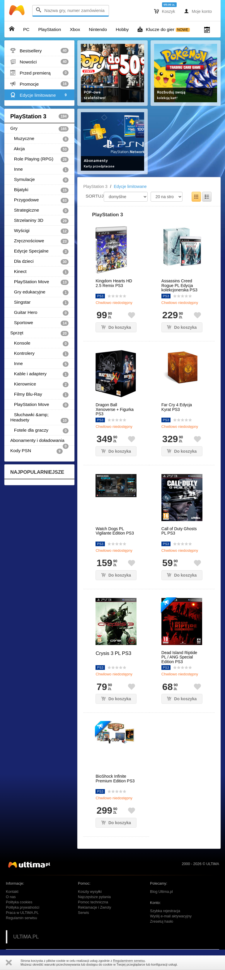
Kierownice (39, 384)
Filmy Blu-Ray (39, 394)
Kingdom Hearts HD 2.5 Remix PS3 (114, 283)
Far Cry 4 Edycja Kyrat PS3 (176, 407)
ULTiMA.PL (26, 937)
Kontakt (12, 892)
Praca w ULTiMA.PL (22, 913)
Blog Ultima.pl (161, 892)
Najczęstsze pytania (94, 897)
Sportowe (39, 323)
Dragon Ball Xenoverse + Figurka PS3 (115, 409)
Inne (39, 169)
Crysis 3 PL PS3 (113, 653)
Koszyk (164, 11)
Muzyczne (39, 139)
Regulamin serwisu (21, 918)
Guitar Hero (39, 313)
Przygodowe (39, 200)
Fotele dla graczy (39, 430)
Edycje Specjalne (39, 251)
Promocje (39, 84)
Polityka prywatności (22, 907)
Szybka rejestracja (165, 911)
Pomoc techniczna (93, 902)
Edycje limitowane (39, 95)
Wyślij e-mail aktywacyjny (171, 916)
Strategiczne (39, 210)
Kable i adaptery (39, 374)
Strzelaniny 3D (39, 221)
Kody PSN (36, 451)
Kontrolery (39, 354)
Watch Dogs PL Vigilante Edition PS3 (115, 531)
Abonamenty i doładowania (39, 442)
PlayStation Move (39, 282)
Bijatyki (39, 190)
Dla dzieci (39, 261)
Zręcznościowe (39, 241)
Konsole (39, 343)
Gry (39, 129)
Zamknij (9, 962)
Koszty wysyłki (90, 892)
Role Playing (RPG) (39, 159)
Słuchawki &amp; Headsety (39, 417)
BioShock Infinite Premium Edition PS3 (115, 778)
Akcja (39, 149)
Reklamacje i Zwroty (94, 907)
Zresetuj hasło (161, 921)
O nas (11, 897)
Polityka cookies (19, 902)
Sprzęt (39, 333)
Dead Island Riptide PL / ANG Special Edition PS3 (179, 657)
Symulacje (39, 180)
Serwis (83, 913)
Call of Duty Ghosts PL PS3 (179, 531)
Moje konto (198, 11)
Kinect (39, 272)
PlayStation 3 (39, 116)
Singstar (39, 302)
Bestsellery (39, 50)
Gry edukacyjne (39, 292)
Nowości (39, 61)
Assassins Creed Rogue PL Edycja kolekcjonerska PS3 (179, 285)
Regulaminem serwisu (129, 960)
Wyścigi (39, 231)
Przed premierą (39, 72)
